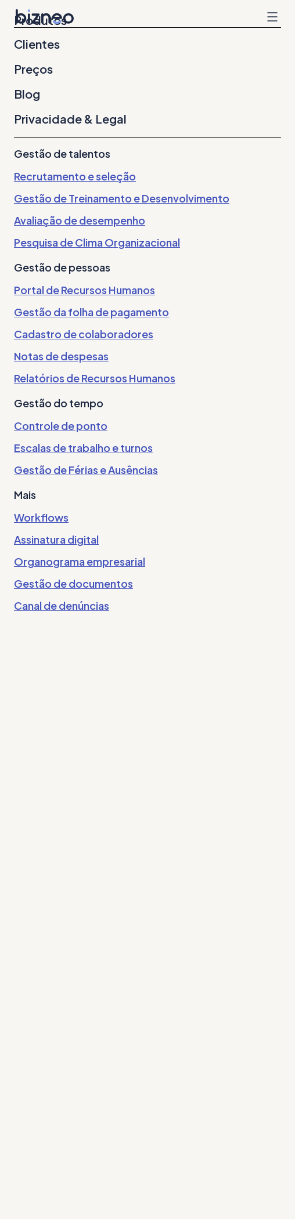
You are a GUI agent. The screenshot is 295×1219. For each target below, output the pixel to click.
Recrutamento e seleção (75, 176)
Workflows (41, 517)
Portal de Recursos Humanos (84, 289)
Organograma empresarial (79, 561)
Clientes (37, 44)
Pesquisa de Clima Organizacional (97, 242)
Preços (33, 69)
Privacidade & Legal (70, 119)
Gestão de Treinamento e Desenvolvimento (121, 198)
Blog (27, 94)
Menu (272, 17)
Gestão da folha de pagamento (91, 312)
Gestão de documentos (73, 583)
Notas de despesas (61, 356)
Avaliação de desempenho (79, 220)
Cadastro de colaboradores (83, 334)
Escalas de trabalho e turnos (83, 447)
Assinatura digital (56, 539)
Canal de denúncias (61, 605)
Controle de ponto (60, 425)
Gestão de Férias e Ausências (86, 469)
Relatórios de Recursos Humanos (94, 378)
